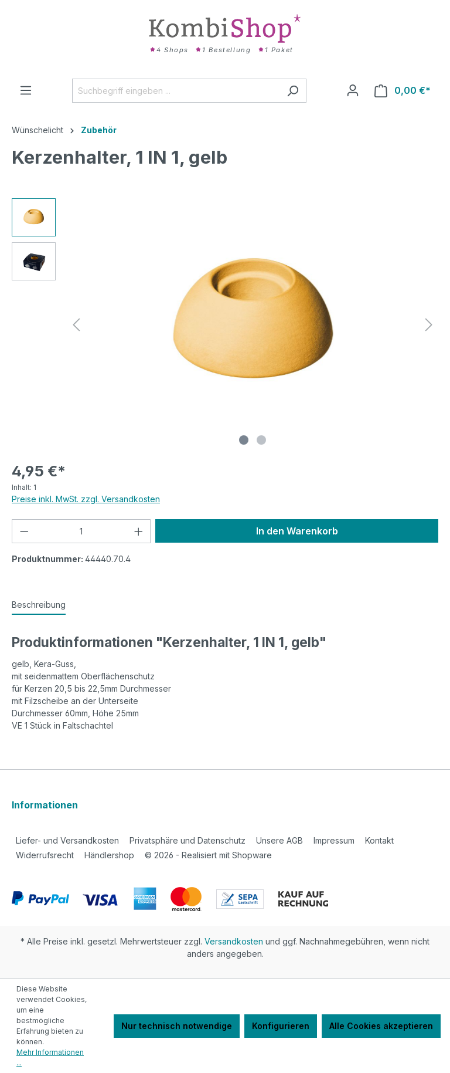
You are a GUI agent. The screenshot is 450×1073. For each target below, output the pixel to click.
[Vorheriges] (76, 325)
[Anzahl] (81, 531)
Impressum (333, 840)
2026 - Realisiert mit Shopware (208, 855)
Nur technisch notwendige (176, 1026)
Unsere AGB (279, 840)
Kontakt (379, 840)
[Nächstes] (429, 325)
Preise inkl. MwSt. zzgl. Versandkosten (86, 499)
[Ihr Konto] (353, 90)
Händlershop (109, 855)
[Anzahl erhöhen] (139, 531)
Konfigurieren (280, 1026)
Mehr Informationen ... (50, 1057)
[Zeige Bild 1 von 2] (243, 440)
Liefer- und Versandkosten (67, 840)
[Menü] (26, 90)
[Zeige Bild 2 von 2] (261, 440)
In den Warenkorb (297, 531)
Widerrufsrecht (45, 855)
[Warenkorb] (402, 91)
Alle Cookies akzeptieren (381, 1026)
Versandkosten (233, 941)
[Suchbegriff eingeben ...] (175, 91)
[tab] (39, 605)
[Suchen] (292, 91)
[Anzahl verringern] (24, 531)
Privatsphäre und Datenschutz (187, 840)
